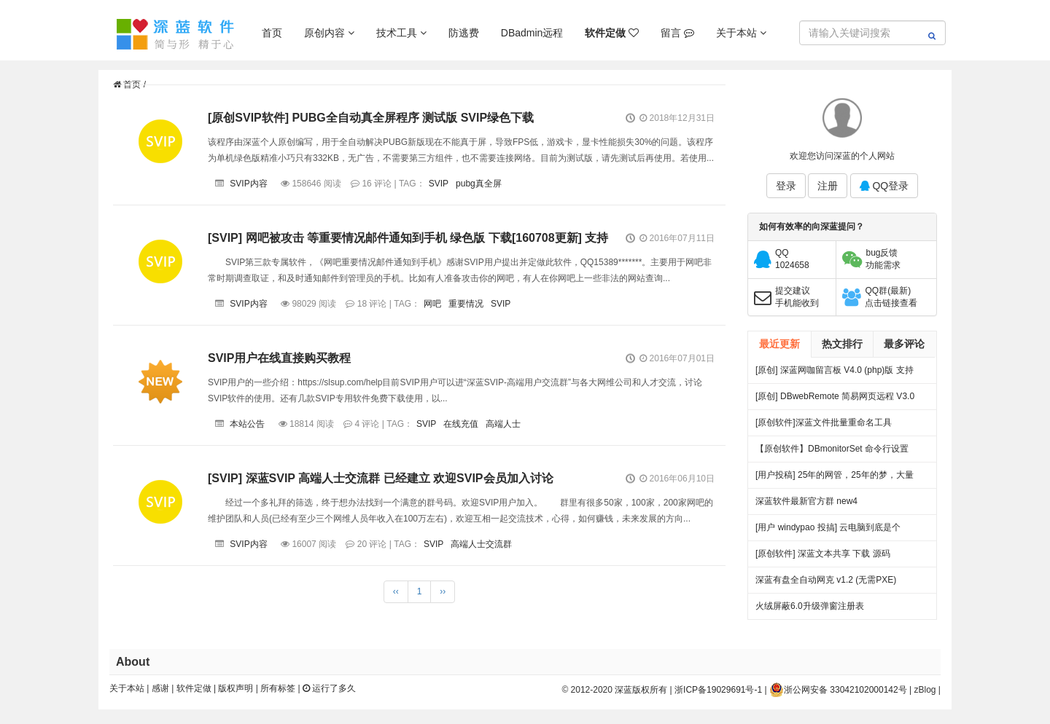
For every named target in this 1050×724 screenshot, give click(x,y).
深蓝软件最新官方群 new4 (806, 501)
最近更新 (779, 344)
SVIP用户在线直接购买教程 (279, 358)
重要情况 (465, 304)
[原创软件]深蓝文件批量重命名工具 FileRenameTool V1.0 (823, 426)
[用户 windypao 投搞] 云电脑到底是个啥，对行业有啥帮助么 (828, 531)
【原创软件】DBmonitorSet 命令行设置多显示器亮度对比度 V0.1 (832, 453)
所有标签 (277, 688)
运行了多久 (329, 688)
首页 (272, 33)
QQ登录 (884, 186)
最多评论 (904, 344)
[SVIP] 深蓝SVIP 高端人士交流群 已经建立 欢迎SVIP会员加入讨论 (380, 478)
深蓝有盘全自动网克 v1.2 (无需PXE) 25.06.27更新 (825, 584)
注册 (827, 186)
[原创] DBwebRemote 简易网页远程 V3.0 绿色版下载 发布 (834, 400)
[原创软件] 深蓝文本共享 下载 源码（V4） (822, 557)
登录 (786, 186)
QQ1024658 (792, 259)
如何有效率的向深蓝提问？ (811, 226)
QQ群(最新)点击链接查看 (891, 297)
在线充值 (460, 424)
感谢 (160, 688)
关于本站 (741, 33)
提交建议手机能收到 (797, 297)
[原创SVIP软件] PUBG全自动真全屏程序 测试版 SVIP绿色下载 (371, 117)
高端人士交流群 (481, 544)
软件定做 (193, 688)
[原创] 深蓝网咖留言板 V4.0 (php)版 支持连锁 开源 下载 (834, 374)
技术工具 (401, 33)
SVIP (438, 183)
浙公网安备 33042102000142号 (838, 689)
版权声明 (235, 688)
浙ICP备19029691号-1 (718, 690)
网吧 (432, 304)
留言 (677, 33)
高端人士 (503, 424)
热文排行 (842, 344)
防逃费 (463, 33)
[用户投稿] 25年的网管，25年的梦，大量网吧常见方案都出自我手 (834, 479)
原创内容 (329, 33)
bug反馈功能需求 (883, 259)
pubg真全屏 (479, 183)
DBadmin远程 (532, 33)
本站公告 (247, 424)
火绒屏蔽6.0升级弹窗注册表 (809, 606)
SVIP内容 (248, 183)
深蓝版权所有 (641, 690)
